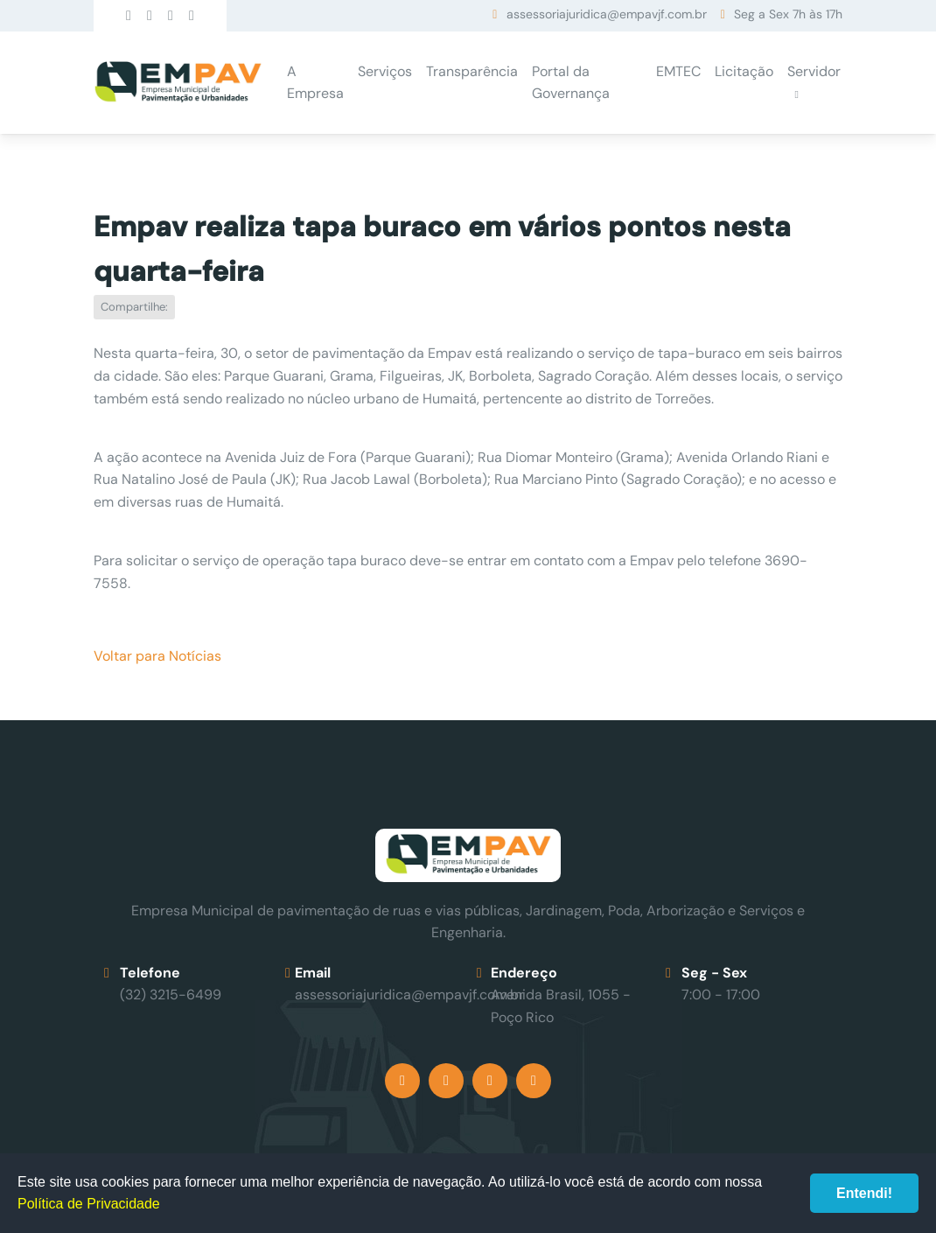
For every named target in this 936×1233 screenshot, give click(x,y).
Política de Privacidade (88, 1203)
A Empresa (315, 82)
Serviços (385, 71)
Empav (178, 82)
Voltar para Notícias (157, 656)
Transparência (472, 71)
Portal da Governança (571, 82)
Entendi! (864, 1193)
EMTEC (678, 71)
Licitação (744, 71)
